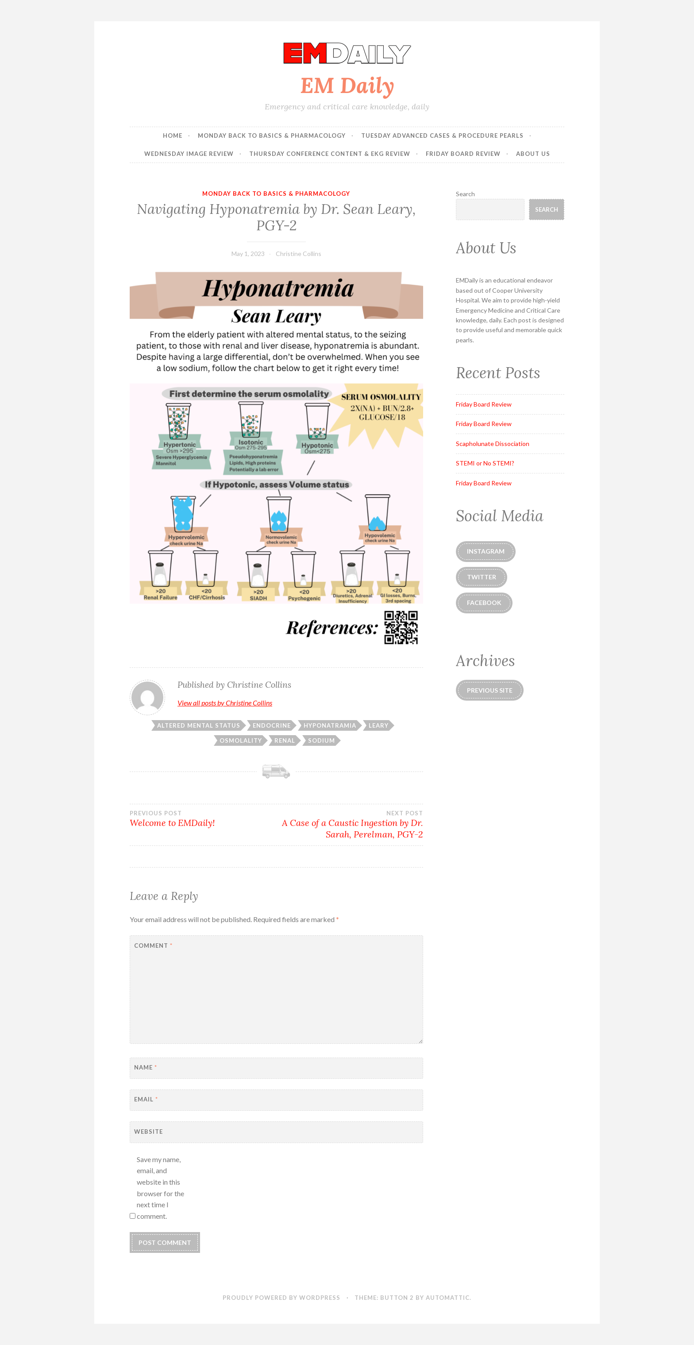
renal (284, 740)
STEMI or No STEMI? (485, 463)
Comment (153, 945)
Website (148, 1131)
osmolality (241, 740)
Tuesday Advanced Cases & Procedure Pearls (442, 135)
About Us (533, 153)
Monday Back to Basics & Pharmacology (272, 135)
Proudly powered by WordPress (281, 1297)
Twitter (481, 577)
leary (379, 725)
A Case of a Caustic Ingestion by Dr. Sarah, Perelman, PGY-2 (349, 825)
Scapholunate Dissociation (492, 443)
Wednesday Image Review (189, 153)
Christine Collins (298, 253)
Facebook (484, 602)
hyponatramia (330, 725)
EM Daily (347, 85)
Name (145, 1067)
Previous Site (490, 690)
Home (172, 135)
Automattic (448, 1297)
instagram (486, 551)
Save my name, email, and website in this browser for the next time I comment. (160, 1187)
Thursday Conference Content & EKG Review (329, 153)
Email (146, 1099)
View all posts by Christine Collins (224, 702)
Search (465, 194)
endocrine (272, 725)
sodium (321, 740)
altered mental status (198, 725)
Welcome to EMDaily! (203, 819)
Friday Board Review (463, 153)
